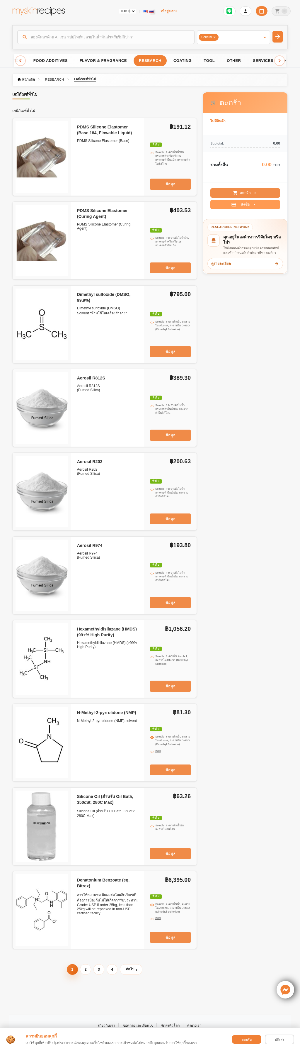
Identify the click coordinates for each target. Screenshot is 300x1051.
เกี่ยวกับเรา (106, 1025)
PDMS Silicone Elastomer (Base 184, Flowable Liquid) (104, 130)
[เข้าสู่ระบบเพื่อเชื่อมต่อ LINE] (229, 11)
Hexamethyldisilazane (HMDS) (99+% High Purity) (107, 632)
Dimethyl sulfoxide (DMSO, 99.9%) (104, 297)
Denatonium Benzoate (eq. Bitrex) (103, 883)
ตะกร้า (245, 193)
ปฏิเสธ (279, 1039)
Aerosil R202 (90, 461)
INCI (158, 751)
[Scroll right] (279, 60)
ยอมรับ (247, 1039)
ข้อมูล (170, 184)
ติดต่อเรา (194, 1025)
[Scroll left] (20, 60)
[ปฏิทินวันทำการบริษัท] (261, 11)
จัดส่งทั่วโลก (170, 1025)
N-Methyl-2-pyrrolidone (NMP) (106, 712)
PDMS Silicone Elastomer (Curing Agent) (102, 213)
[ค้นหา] (106, 37)
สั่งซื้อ (244, 204)
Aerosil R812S (91, 378)
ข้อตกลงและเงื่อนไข (138, 1025)
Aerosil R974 (90, 545)
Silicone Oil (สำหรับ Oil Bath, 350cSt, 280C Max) (105, 799)
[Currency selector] (127, 11)
